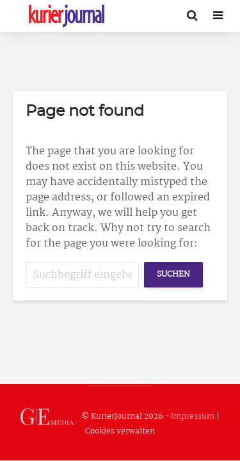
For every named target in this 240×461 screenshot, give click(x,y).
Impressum (192, 416)
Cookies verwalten (120, 431)
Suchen (173, 274)
